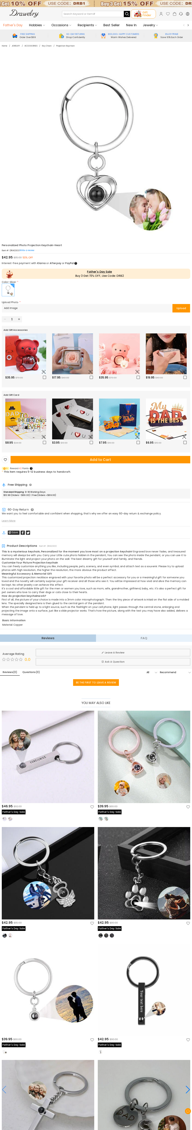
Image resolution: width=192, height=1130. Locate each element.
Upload (181, 308)
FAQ (144, 638)
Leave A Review (113, 652)
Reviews (48, 638)
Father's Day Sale (99, 272)
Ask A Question (113, 661)
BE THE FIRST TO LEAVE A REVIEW (96, 682)
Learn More (9, 520)
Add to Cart (100, 459)
